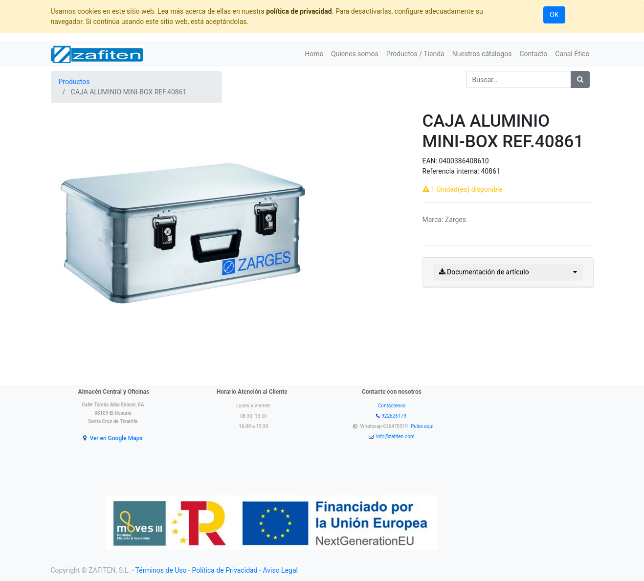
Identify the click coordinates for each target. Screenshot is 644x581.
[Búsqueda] (580, 79)
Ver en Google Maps (115, 438)
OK (554, 15)
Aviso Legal (280, 570)
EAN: (430, 161)
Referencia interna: (451, 171)
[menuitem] (314, 54)
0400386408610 (464, 161)
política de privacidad (299, 11)
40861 (490, 171)
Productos (74, 82)
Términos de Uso (161, 570)
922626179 (394, 416)
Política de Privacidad (224, 570)
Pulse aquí (423, 426)
